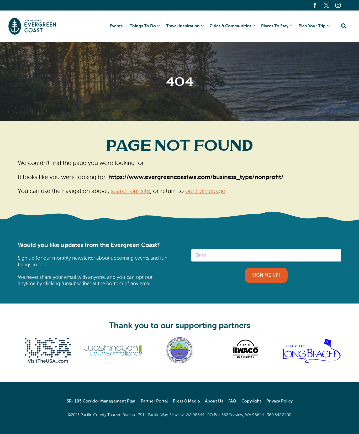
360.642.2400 (279, 415)
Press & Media (186, 401)
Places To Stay (274, 26)
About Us (214, 401)
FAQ (232, 401)
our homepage (205, 191)
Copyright (251, 401)
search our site (130, 191)
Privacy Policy (279, 401)
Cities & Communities (230, 26)
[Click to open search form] (344, 26)
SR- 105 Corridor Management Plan (101, 401)
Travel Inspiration (183, 26)
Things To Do (143, 26)
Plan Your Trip (312, 26)
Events (116, 26)
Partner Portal (154, 401)
